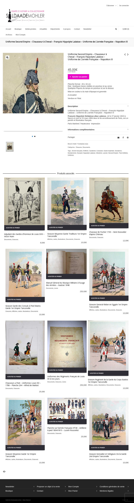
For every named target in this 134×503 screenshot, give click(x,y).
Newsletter (9, 487)
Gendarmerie (72, 153)
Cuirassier (100, 151)
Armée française (77, 151)
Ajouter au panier (79, 77)
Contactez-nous (83, 144)
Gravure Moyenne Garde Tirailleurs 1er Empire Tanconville (66, 235)
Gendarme (118, 151)
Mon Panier (73, 491)
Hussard (79, 153)
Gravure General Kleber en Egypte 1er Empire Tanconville (108, 305)
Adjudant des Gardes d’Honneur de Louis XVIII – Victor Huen (24, 235)
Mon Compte (73, 487)
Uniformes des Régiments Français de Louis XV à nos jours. (66, 377)
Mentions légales (106, 491)
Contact (40, 491)
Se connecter (124, 5)
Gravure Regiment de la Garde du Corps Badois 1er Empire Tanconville (108, 380)
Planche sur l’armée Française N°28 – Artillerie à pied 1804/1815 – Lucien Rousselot (66, 429)
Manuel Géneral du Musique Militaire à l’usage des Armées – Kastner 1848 (65, 284)
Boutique (9, 491)
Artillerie (85, 151)
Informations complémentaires (81, 130)
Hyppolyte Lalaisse (89, 153)
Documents (86, 147)
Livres (56, 288)
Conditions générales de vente (112, 487)
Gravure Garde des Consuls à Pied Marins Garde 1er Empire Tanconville (23, 307)
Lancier (105, 153)
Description (73, 106)
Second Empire (113, 153)
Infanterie (99, 153)
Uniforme (71, 155)
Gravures (79, 147)
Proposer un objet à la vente (48, 487)
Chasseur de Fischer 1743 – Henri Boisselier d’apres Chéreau (107, 233)
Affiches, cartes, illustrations (56, 239)
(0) (124, 29)
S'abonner (110, 5)
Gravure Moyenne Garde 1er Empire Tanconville (20, 455)
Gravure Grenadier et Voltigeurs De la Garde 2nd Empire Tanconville (107, 455)
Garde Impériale (109, 151)
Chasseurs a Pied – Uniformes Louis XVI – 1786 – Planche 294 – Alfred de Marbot (23, 384)
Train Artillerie (123, 153)
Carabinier (92, 151)
